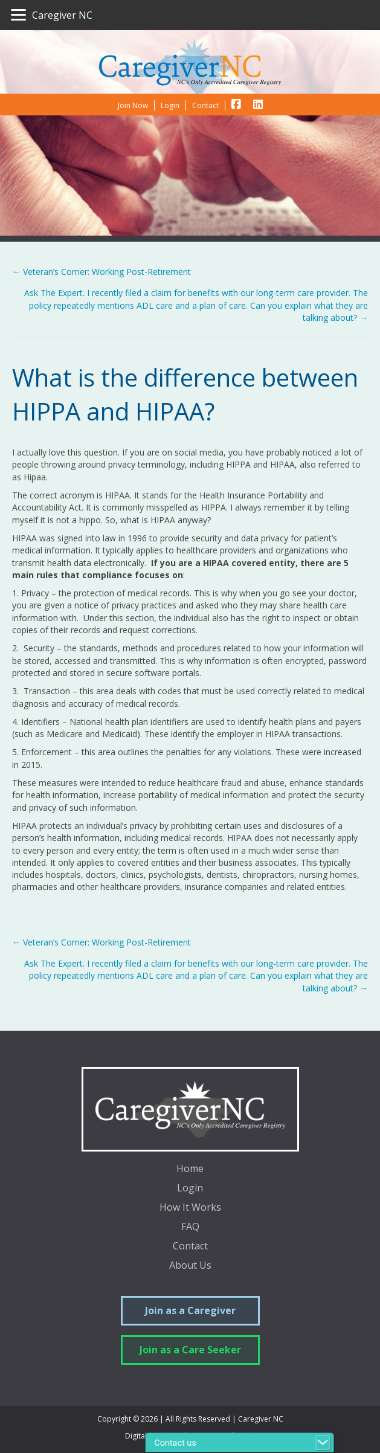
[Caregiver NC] (51, 15)
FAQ (190, 1227)
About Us (190, 1266)
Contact (190, 1246)
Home (190, 1169)
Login (190, 1188)
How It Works (190, 1208)
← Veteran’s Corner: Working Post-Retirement (101, 271)
